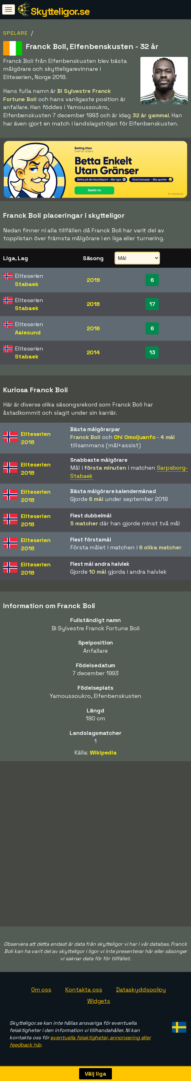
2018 (93, 304)
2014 (93, 352)
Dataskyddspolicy (141, 989)
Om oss (41, 989)
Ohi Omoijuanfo (135, 437)
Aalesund (27, 332)
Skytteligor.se (60, 11)
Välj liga (95, 1073)
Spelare (15, 33)
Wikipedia (103, 752)
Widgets (98, 1001)
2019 (93, 280)
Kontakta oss (83, 989)
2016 (93, 328)
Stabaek (26, 284)
